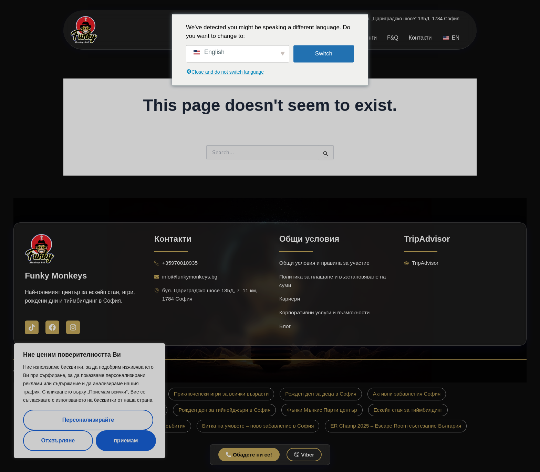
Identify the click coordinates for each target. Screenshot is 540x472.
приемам (126, 440)
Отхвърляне (58, 440)
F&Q (392, 38)
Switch (323, 53)
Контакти (420, 38)
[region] (89, 400)
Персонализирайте (88, 420)
